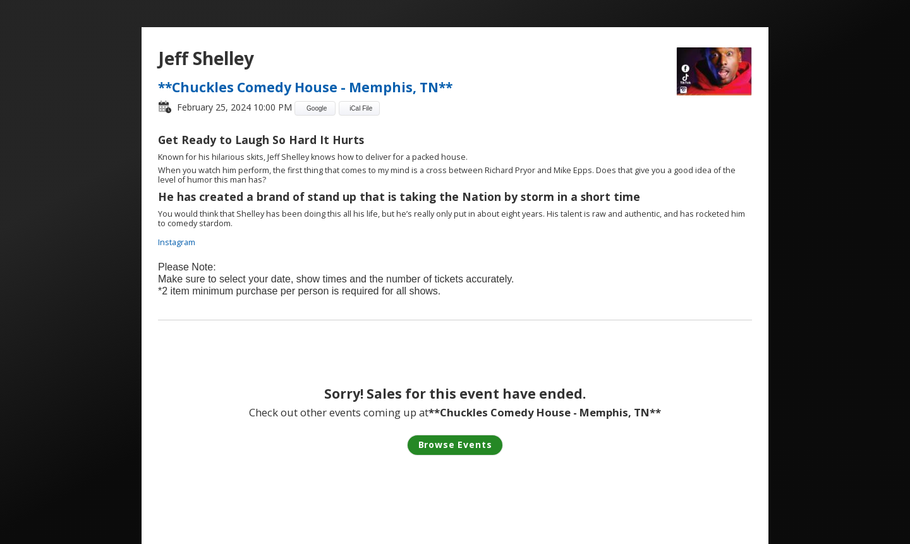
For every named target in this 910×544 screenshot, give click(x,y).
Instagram (176, 242)
